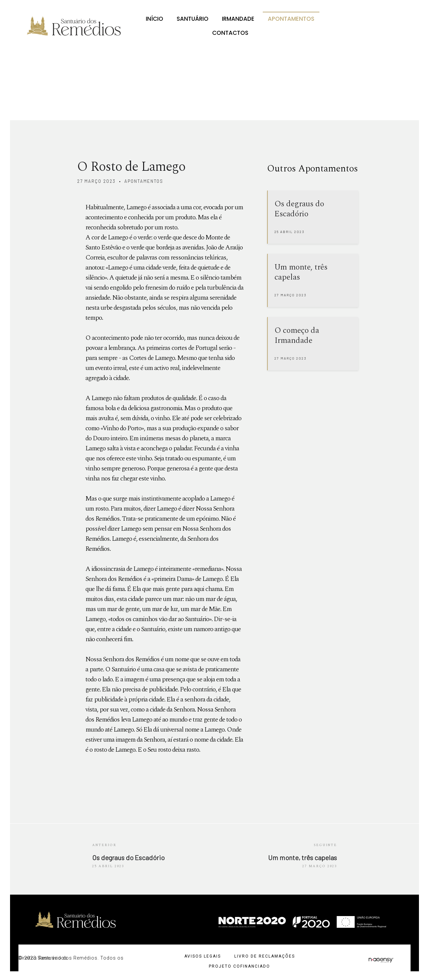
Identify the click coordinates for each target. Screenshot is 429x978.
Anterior (104, 845)
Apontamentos (291, 19)
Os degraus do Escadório (299, 209)
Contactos (230, 33)
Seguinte (325, 845)
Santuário (192, 19)
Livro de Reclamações (264, 956)
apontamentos (143, 181)
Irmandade (238, 19)
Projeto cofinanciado (239, 966)
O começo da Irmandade (296, 335)
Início (154, 19)
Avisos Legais (202, 956)
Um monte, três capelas (300, 272)
